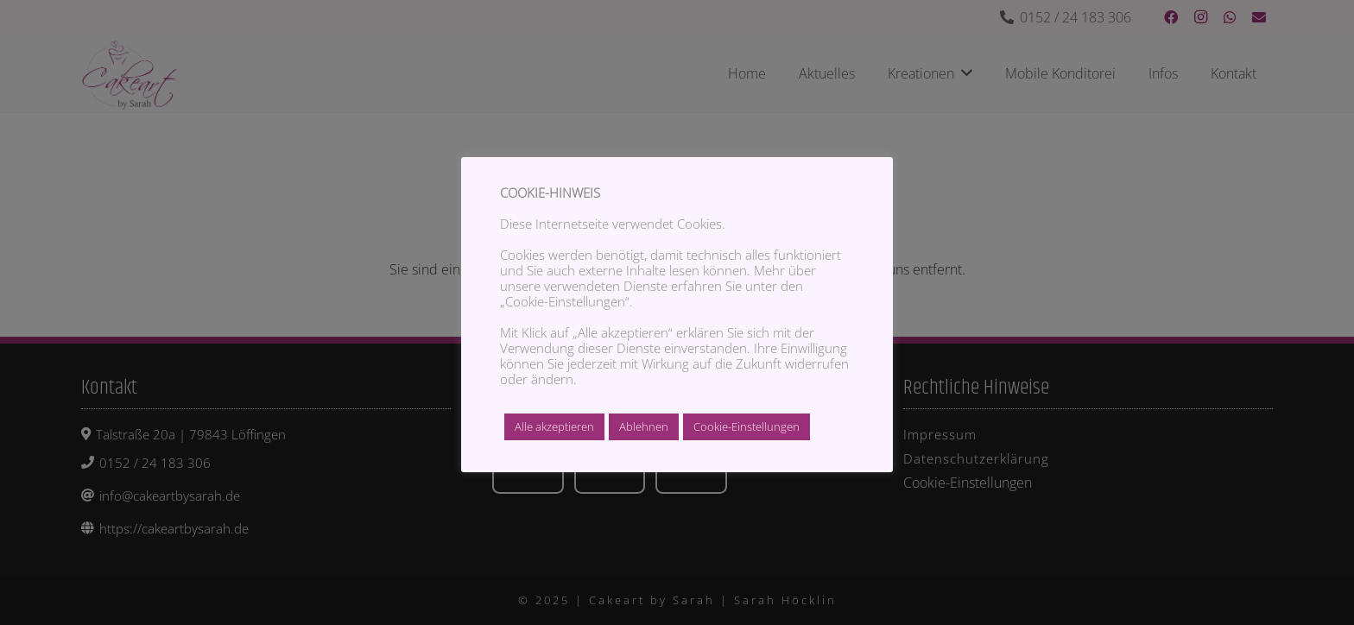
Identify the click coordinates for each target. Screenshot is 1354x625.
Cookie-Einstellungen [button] (746, 426)
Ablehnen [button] (643, 426)
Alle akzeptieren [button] (554, 426)
